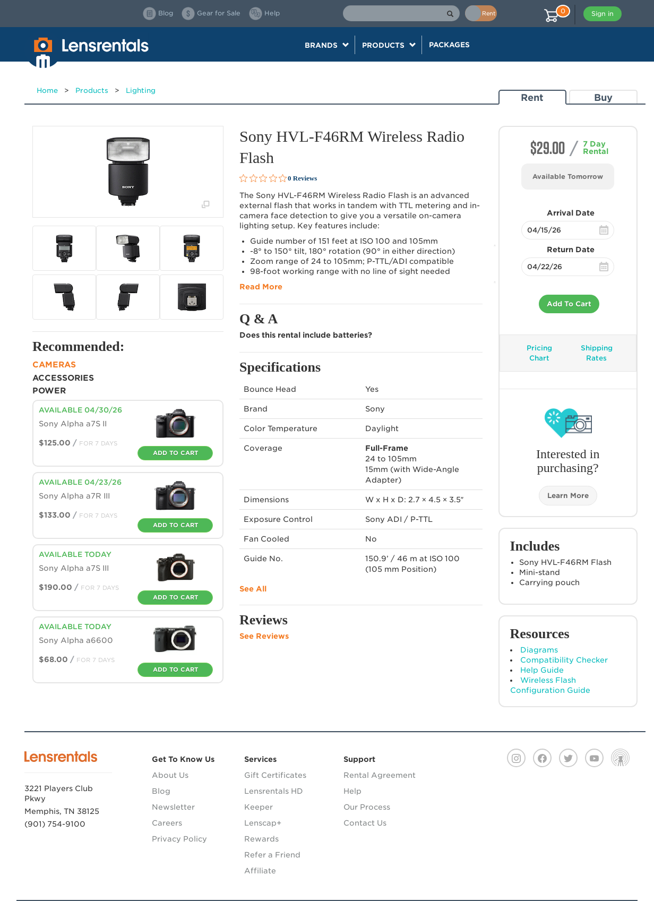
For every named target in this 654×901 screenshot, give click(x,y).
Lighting (141, 91)
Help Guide (542, 670)
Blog (161, 791)
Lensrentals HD (273, 791)
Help (352, 791)
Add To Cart (569, 304)
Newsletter (173, 807)
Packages (449, 44)
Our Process (366, 807)
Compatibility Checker (564, 660)
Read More (260, 286)
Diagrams (539, 650)
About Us (170, 775)
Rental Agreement (379, 775)
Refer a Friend (272, 855)
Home (47, 91)
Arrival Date (571, 213)
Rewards (261, 839)
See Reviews (264, 636)
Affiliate (260, 870)
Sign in (602, 14)
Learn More (568, 496)
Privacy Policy (179, 839)
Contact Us (364, 823)
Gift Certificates (275, 775)
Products (91, 91)
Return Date (571, 249)
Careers (167, 823)
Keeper (258, 807)
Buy (603, 97)
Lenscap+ (262, 823)
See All (252, 589)
